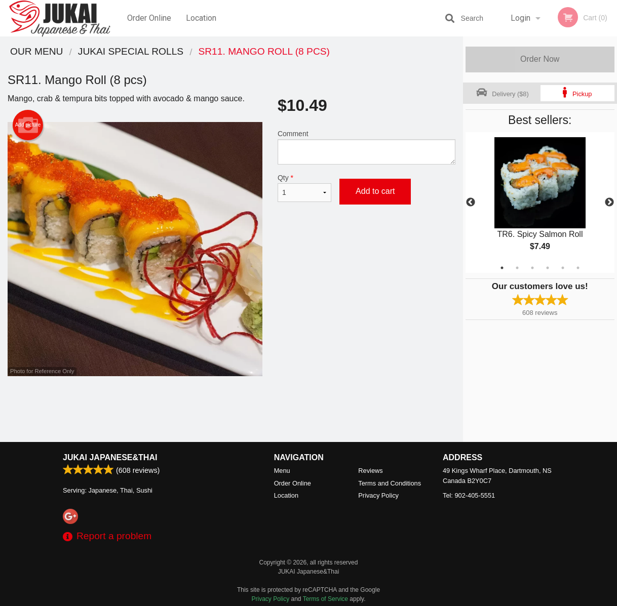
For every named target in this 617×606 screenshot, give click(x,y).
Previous (471, 202)
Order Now (539, 59)
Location (201, 18)
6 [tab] (578, 268)
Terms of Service (325, 598)
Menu (282, 470)
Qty (304, 188)
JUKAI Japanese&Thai (110, 457)
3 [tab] (532, 268)
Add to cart (375, 191)
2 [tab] (517, 268)
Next (609, 202)
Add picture (28, 125)
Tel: (469, 495)
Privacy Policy (378, 495)
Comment (366, 147)
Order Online (149, 18)
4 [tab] (548, 268)
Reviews (370, 470)
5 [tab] (563, 268)
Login (520, 18)
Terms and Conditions (389, 483)
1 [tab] (502, 268)
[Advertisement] (231, 409)
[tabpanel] (540, 202)
